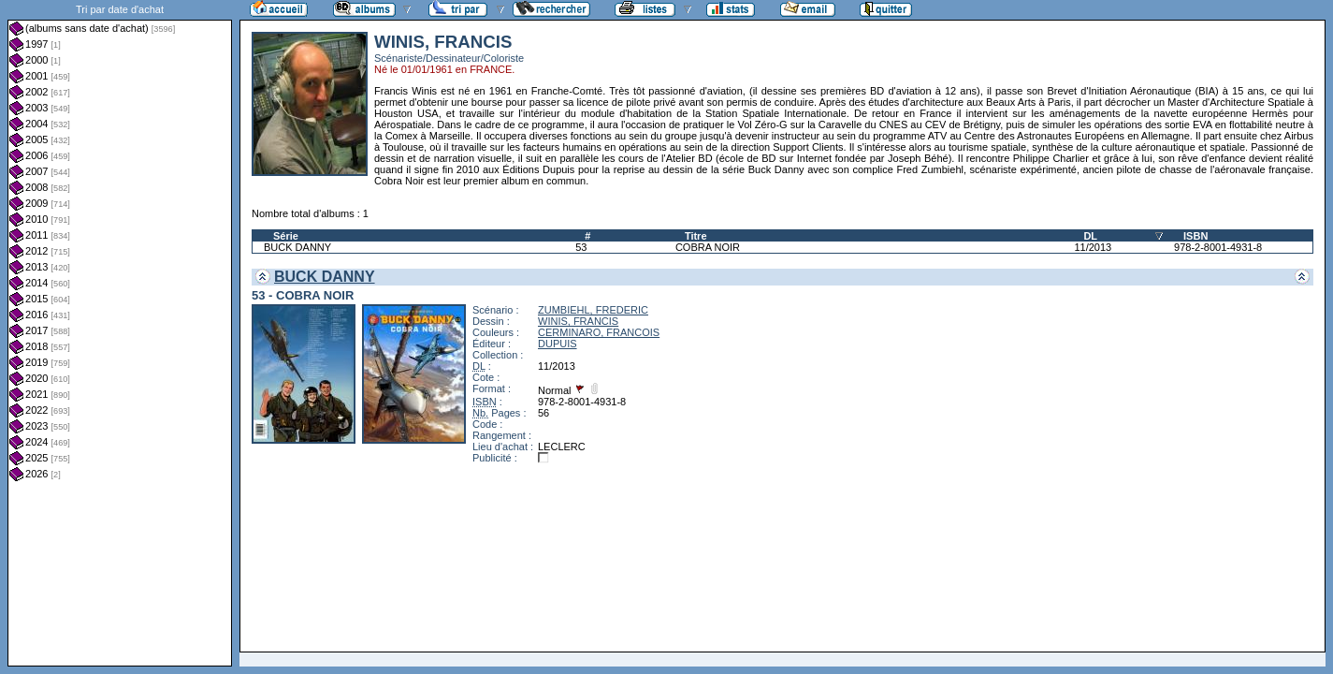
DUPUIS (557, 343)
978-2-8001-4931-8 (1218, 247)
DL (1090, 236)
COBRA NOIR (707, 247)
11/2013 (1092, 247)
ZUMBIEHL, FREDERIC (593, 309)
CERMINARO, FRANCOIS (598, 332)
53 (581, 247)
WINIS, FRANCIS (578, 321)
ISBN (1195, 236)
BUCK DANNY (297, 247)
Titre (696, 236)
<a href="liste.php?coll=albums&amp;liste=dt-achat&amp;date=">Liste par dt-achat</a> (119, 333)
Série (285, 236)
